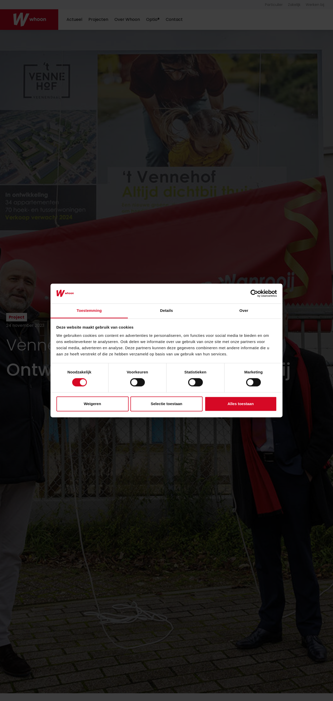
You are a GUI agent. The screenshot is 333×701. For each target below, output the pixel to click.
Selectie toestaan (166, 403)
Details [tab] (166, 310)
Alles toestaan (241, 403)
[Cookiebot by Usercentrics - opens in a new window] (254, 293)
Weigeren (92, 403)
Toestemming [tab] (89, 310)
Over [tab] (243, 310)
